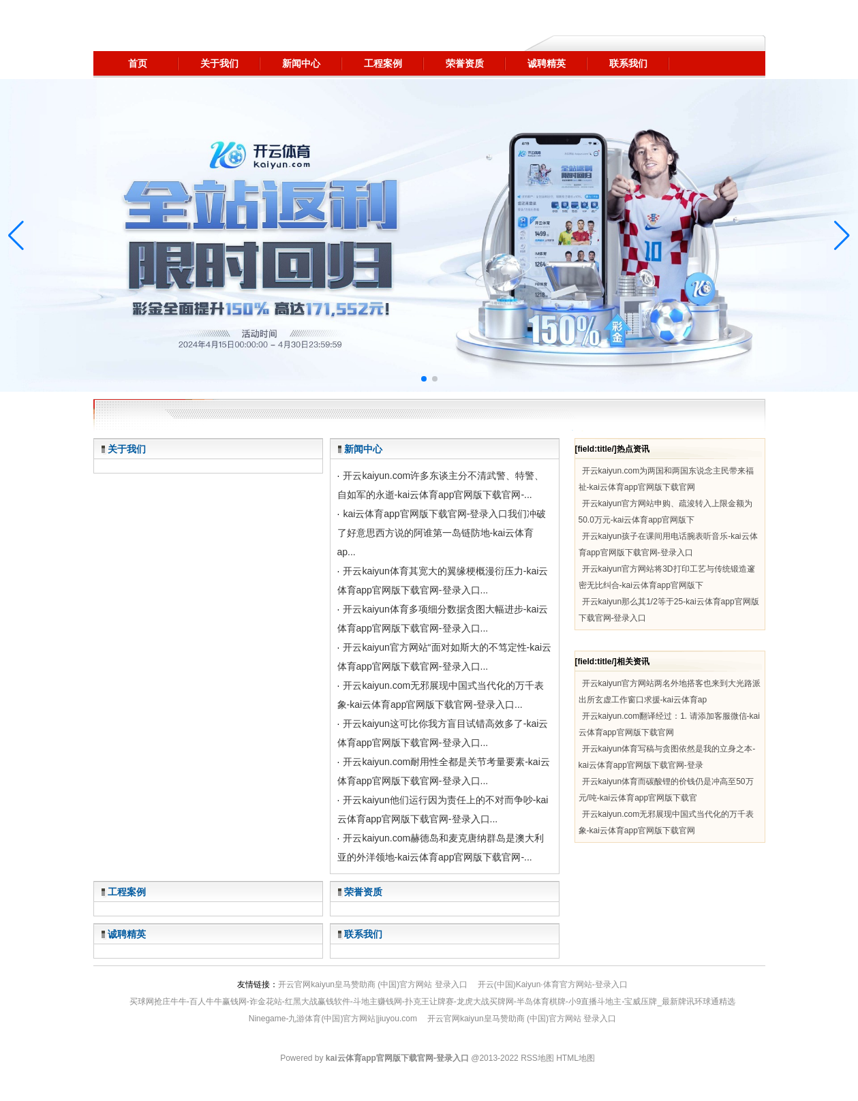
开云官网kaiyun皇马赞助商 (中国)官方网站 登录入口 (372, 984)
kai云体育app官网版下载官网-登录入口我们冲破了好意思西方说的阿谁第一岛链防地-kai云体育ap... (442, 532)
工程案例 (127, 891)
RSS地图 (537, 1058)
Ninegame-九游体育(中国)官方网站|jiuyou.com (333, 1018)
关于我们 (127, 449)
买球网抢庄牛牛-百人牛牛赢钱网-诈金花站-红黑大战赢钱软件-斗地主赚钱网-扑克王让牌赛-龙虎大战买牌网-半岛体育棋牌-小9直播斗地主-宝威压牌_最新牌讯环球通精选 (432, 1001)
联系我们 (363, 934)
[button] (842, 236)
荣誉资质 (363, 891)
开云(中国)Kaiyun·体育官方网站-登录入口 (553, 984)
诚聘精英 (127, 934)
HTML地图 (575, 1058)
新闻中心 (363, 449)
